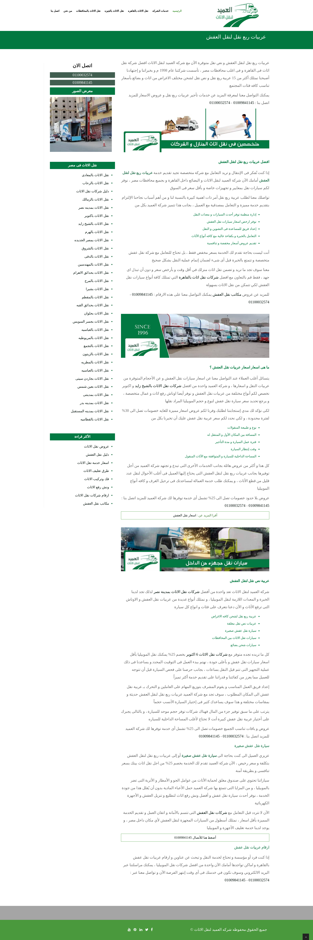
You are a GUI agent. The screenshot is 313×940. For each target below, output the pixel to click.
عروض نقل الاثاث (96, 446)
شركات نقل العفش (212, 813)
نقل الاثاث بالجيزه (114, 10)
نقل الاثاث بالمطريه (95, 362)
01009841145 (243, 103)
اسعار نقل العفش (184, 515)
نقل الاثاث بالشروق (95, 248)
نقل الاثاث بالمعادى (95, 175)
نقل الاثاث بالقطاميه (94, 419)
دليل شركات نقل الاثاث (92, 191)
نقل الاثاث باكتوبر (96, 216)
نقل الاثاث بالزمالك (95, 199)
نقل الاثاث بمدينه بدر (94, 403)
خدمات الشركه (160, 10)
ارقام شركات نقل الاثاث (92, 495)
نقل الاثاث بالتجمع (96, 346)
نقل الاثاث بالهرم (97, 232)
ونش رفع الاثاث (98, 487)
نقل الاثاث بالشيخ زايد (93, 224)
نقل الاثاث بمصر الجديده (91, 240)
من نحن (67, 10)
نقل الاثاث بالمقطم (95, 297)
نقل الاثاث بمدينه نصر (93, 208)
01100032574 (219, 103)
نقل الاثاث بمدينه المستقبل (90, 411)
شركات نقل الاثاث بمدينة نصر (177, 592)
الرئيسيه (177, 10)
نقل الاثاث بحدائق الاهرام (91, 273)
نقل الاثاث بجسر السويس (91, 321)
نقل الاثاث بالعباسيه (95, 330)
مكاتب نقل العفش (227, 294)
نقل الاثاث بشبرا (97, 289)
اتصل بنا (55, 10)
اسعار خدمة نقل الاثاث (93, 463)
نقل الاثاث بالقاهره (138, 10)
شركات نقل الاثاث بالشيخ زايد (158, 386)
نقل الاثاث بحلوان (96, 313)
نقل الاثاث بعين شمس (93, 386)
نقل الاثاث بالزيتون (96, 354)
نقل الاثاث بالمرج (97, 281)
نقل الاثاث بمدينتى (96, 395)
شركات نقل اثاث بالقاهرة (199, 277)
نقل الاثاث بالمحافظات (88, 10)
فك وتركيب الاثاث (96, 479)
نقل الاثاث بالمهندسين (93, 264)
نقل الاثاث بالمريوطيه (93, 338)
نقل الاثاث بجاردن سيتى (92, 379)
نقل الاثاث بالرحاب (95, 183)
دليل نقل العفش (97, 455)
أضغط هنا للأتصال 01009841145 (195, 837)
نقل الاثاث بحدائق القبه (92, 305)
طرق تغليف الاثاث (96, 471)
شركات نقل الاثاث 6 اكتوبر (207, 654)
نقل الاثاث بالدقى (96, 256)
